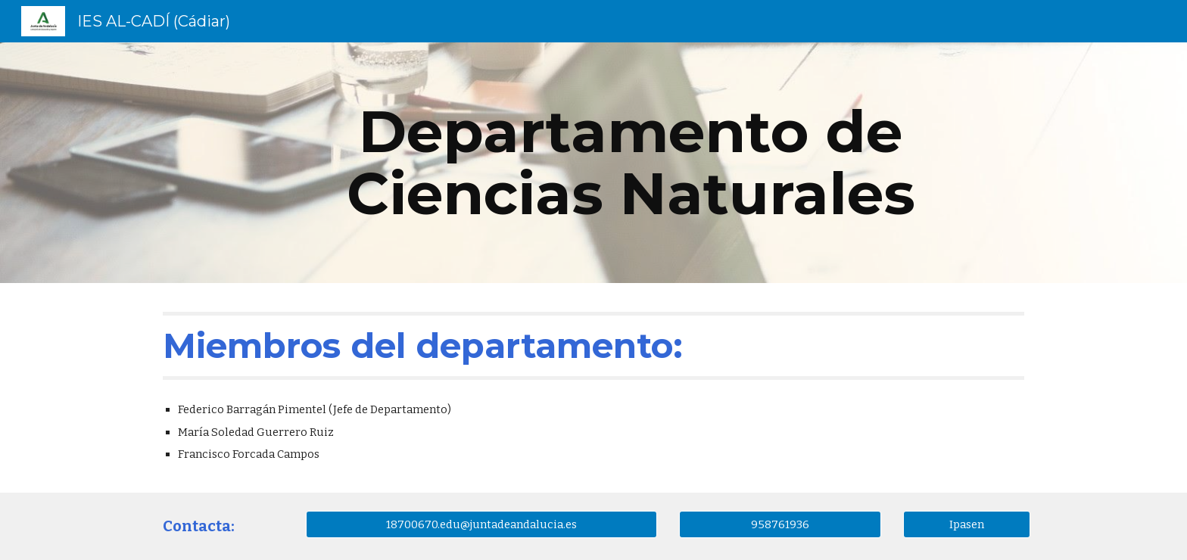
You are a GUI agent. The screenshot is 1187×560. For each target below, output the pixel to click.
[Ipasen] (967, 524)
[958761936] (780, 524)
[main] (630, 163)
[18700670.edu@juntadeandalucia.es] (481, 524)
